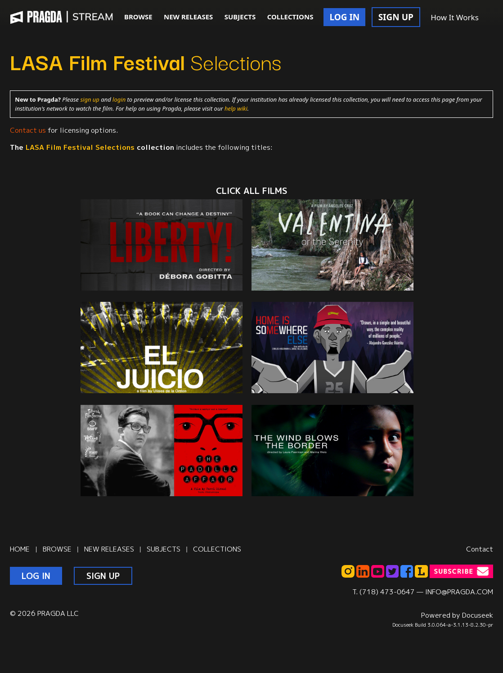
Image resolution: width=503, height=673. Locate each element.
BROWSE (138, 16)
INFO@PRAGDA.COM (459, 592)
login (119, 99)
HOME (20, 549)
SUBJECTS (240, 16)
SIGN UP (395, 17)
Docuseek (477, 614)
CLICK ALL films (251, 191)
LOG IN (344, 17)
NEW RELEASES (188, 16)
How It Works (455, 17)
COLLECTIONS (290, 16)
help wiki (236, 108)
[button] (494, 18)
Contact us (28, 130)
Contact (479, 549)
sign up (89, 99)
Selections (145, 60)
